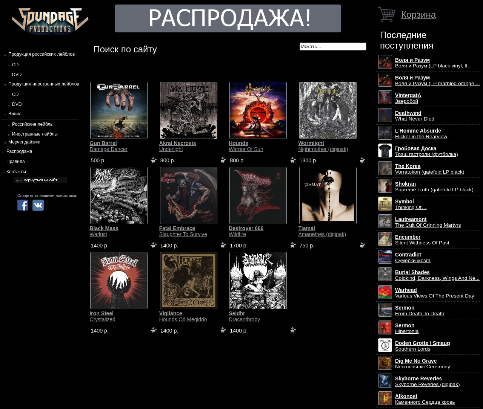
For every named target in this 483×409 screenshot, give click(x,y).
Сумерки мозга (413, 257)
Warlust (103, 231)
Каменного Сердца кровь (425, 399)
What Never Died (414, 116)
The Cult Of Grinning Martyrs (428, 222)
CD (15, 64)
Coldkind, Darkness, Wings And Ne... (437, 275)
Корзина (418, 14)
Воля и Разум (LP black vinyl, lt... (433, 63)
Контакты (16, 171)
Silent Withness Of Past (422, 240)
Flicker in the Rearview (421, 133)
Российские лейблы (33, 124)
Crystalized (102, 316)
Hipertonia (406, 328)
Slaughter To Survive (183, 231)
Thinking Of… (411, 204)
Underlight (177, 146)
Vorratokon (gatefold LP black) (429, 169)
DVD (17, 74)
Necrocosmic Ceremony (422, 363)
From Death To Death (419, 310)
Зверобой (408, 98)
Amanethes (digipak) (322, 231)
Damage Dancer (108, 146)
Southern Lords (422, 346)
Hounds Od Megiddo (183, 316)
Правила (15, 161)
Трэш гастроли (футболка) (426, 151)
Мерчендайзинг (24, 142)
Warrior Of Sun (246, 146)
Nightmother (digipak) (323, 146)
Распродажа (19, 151)
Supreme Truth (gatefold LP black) (434, 186)
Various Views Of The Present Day (434, 293)
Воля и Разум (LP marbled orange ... (437, 80)
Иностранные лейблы (35, 134)
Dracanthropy (244, 316)
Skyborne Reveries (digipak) (427, 381)
